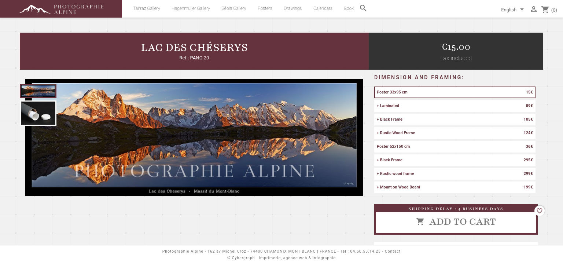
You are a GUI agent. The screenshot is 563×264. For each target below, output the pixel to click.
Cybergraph (243, 258)
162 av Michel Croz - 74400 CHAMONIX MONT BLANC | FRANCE (271, 251)
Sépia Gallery (234, 8)
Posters (265, 8)
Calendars (322, 8)
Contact (393, 251)
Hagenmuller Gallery (191, 8)
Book (349, 8)
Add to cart (456, 221)
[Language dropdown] (513, 10)
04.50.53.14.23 (365, 251)
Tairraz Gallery (146, 8)
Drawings (293, 8)
